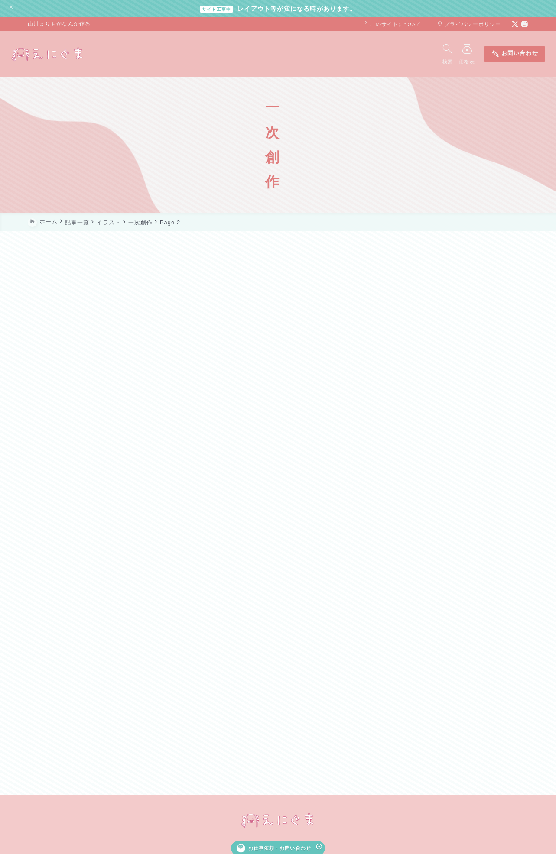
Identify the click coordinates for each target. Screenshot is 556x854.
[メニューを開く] (452, 54)
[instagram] (524, 24)
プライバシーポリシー (469, 24)
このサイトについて (392, 24)
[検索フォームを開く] (430, 54)
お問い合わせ (497, 54)
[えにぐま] (64, 54)
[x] (515, 24)
